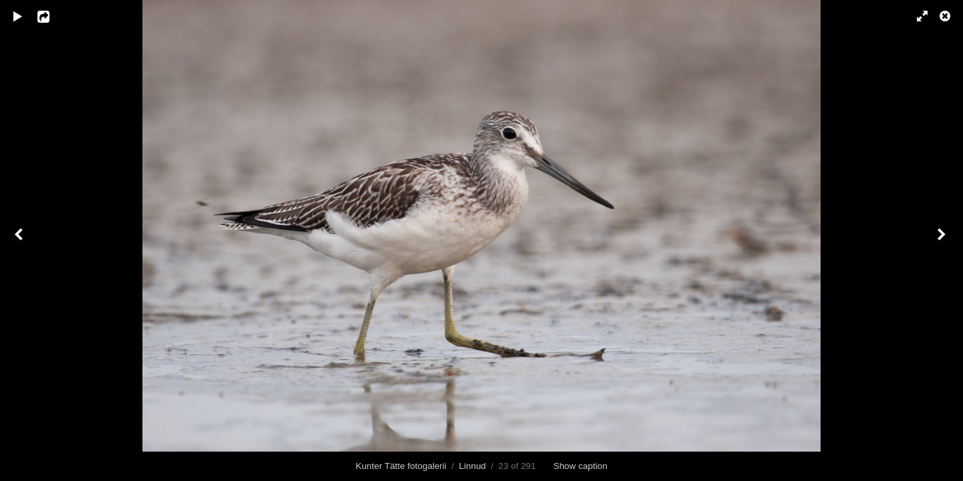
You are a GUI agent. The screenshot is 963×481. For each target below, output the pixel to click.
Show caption (580, 466)
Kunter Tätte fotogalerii (401, 466)
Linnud (472, 466)
